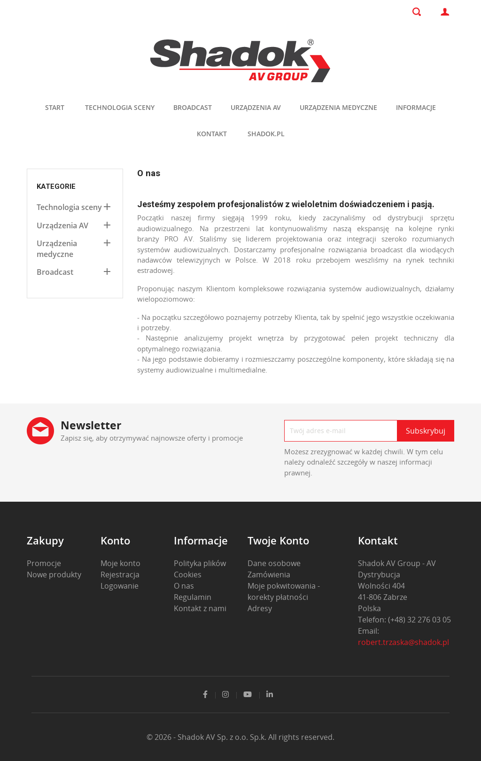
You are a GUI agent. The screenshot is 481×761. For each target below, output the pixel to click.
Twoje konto (278, 540)
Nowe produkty (54, 574)
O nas (184, 586)
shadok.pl (266, 133)
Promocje (44, 563)
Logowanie (120, 586)
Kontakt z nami (200, 608)
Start (54, 107)
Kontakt (212, 133)
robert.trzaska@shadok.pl (403, 642)
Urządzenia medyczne (338, 107)
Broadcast (192, 107)
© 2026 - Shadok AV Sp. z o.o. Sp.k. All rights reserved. (240, 737)
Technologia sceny (120, 107)
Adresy (260, 608)
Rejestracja (120, 574)
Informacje (416, 107)
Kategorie (56, 186)
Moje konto (120, 563)
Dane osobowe (274, 563)
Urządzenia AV (256, 107)
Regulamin (192, 597)
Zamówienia (269, 574)
